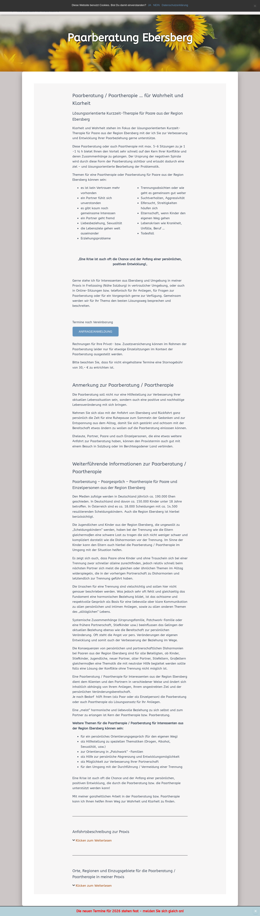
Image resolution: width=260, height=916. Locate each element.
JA (149, 5)
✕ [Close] (255, 911)
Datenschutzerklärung (175, 5)
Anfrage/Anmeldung (95, 331)
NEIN (157, 5)
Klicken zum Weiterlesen (94, 840)
